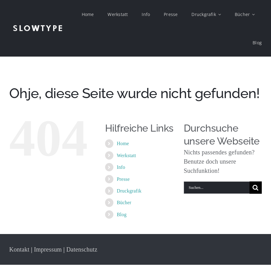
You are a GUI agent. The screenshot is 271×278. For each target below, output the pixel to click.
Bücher (124, 202)
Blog (122, 214)
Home (123, 143)
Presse (123, 179)
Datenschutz (81, 249)
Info (121, 167)
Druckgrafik (129, 190)
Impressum (48, 249)
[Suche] (255, 187)
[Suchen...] (216, 187)
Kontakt (19, 249)
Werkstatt (126, 155)
